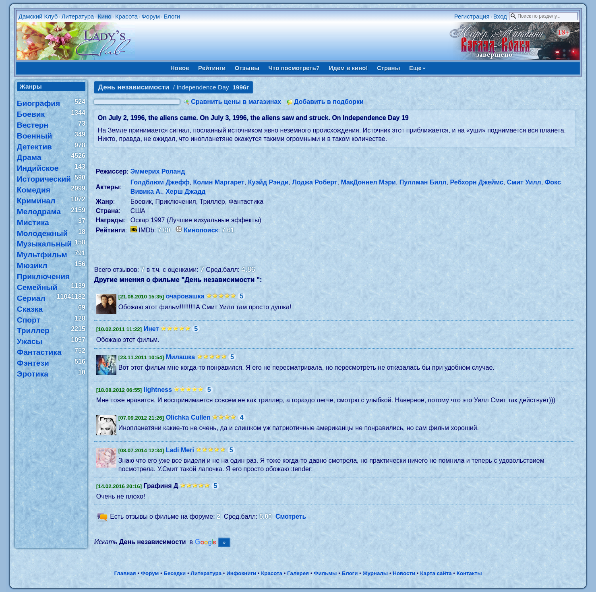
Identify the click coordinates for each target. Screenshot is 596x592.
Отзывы (247, 67)
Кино (105, 16)
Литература (78, 16)
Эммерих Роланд (157, 171)
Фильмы (325, 573)
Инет (151, 328)
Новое (179, 67)
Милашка (180, 357)
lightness (158, 389)
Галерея (298, 573)
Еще (417, 67)
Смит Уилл (524, 182)
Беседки (174, 573)
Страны (388, 67)
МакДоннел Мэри (368, 182)
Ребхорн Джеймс (476, 182)
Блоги (171, 16)
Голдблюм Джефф (160, 182)
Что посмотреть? (294, 67)
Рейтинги (212, 67)
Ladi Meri (180, 450)
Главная (125, 573)
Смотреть (290, 516)
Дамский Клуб (38, 16)
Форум (150, 16)
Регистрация (472, 16)
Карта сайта (435, 573)
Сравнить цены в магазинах (236, 101)
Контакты (469, 573)
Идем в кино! (348, 67)
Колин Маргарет (218, 182)
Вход (500, 16)
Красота (126, 16)
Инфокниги (241, 573)
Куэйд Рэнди (268, 182)
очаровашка (185, 296)
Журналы (375, 573)
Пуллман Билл (423, 182)
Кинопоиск (201, 230)
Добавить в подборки (329, 101)
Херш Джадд (185, 191)
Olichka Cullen (188, 417)
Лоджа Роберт (314, 182)
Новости (404, 573)
